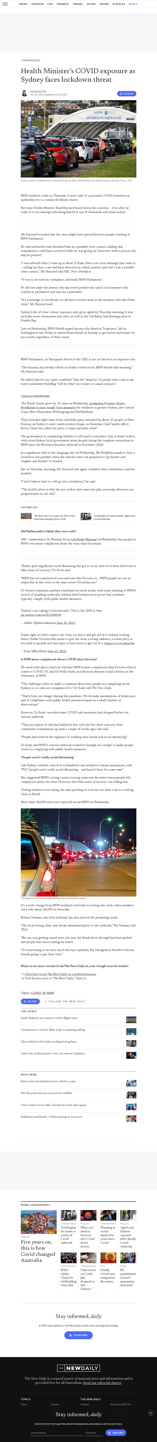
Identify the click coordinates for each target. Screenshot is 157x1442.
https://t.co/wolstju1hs (119, 643)
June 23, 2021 (57, 651)
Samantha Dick (38, 91)
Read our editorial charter (102, 1383)
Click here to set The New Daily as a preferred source (60, 974)
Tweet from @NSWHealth (35, 395)
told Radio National (84, 539)
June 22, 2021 (65, 623)
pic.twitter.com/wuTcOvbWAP (41, 615)
